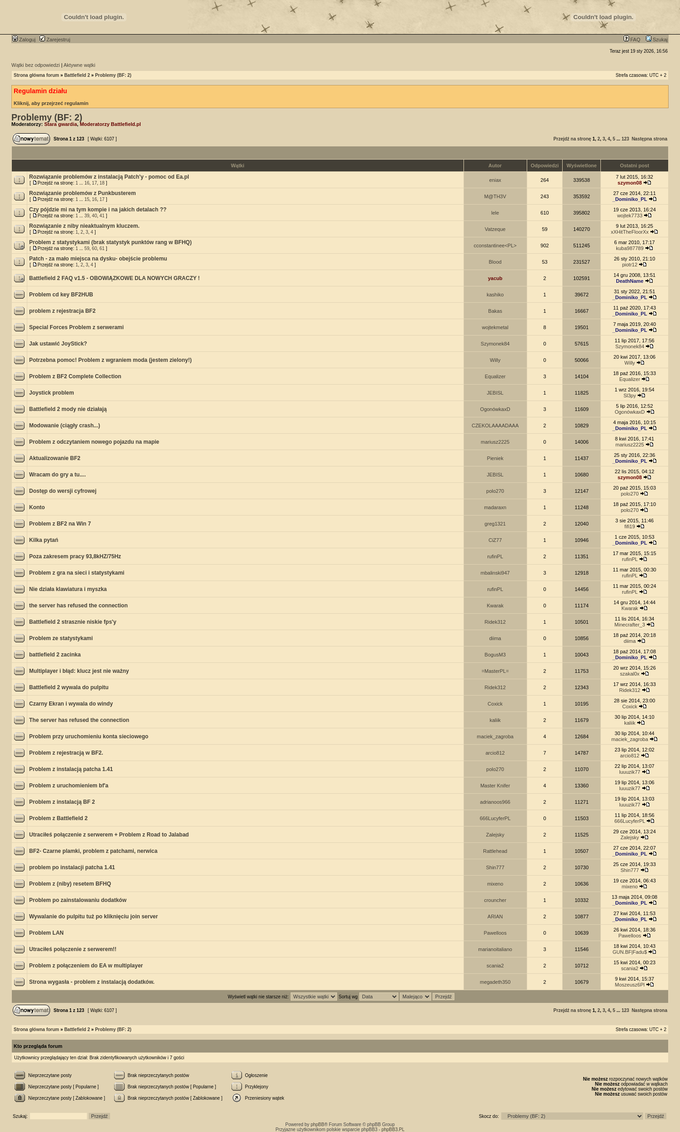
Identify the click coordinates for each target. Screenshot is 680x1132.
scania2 (495, 965)
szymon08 (630, 182)
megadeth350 (495, 982)
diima (495, 638)
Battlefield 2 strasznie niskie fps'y (72, 622)
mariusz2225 (495, 442)
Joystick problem (51, 393)
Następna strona (649, 138)
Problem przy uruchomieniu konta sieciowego (88, 736)
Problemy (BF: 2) (113, 75)
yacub (495, 278)
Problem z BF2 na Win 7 (60, 524)
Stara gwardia (60, 124)
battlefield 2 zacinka (55, 654)
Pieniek (495, 458)
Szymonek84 (495, 343)
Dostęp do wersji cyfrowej (62, 491)
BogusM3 (494, 654)
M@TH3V (495, 196)
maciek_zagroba (495, 736)
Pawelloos (495, 933)
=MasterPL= (495, 671)
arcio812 (495, 753)
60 (94, 248)
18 (102, 182)
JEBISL (495, 393)
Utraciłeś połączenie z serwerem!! (72, 949)
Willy (495, 360)
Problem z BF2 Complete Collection (75, 376)
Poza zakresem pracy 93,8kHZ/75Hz (75, 556)
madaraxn (495, 507)
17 (94, 182)
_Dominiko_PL (629, 199)
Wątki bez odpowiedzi (35, 65)
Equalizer (495, 376)
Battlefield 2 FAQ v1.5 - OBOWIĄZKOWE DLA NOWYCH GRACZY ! (114, 278)
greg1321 (495, 523)
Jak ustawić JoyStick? (58, 344)
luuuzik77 (629, 772)
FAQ (632, 39)
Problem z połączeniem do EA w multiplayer (86, 965)
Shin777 (495, 867)
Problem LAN (46, 933)
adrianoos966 (495, 802)
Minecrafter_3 (630, 624)
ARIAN (495, 916)
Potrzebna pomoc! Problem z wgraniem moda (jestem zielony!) (110, 360)
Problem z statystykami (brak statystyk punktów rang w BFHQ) (110, 242)
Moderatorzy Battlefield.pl (110, 124)
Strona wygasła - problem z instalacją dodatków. (92, 982)
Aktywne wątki (80, 65)
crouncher (495, 900)
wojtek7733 (630, 215)
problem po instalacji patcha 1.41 (72, 867)
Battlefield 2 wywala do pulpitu (69, 687)
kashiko (495, 294)
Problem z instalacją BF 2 (62, 802)
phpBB (317, 1124)
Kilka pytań (43, 540)
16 (86, 182)
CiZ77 (495, 540)
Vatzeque (495, 229)
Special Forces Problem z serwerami (76, 327)
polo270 (495, 491)
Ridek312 (494, 622)
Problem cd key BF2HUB (61, 294)
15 (86, 199)
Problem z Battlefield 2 (58, 818)
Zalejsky (495, 834)
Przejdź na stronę (572, 138)
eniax (495, 180)
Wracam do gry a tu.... (57, 474)
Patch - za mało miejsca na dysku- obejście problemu (98, 258)
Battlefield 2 (77, 75)
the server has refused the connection (78, 605)
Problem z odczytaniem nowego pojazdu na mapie (94, 442)
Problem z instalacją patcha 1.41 (71, 769)
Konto (37, 507)
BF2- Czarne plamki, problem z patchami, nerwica (93, 851)
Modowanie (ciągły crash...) (64, 425)
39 (86, 215)
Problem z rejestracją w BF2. (66, 753)
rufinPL (495, 556)
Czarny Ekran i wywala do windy (71, 704)
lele (495, 212)
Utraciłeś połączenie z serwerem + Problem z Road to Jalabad (109, 834)
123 (625, 138)
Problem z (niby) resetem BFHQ (70, 884)
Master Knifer (495, 785)
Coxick (495, 703)
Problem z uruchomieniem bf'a (68, 785)
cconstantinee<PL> (495, 245)
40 (94, 215)
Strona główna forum (36, 75)
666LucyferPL (495, 818)
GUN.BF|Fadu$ (630, 952)
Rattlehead (495, 851)
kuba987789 (630, 248)
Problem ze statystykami (61, 638)
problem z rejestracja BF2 (62, 311)
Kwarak (495, 605)
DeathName (630, 281)
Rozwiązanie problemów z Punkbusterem (82, 193)
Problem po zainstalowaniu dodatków (77, 900)
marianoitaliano (495, 949)
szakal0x (630, 673)
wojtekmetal (495, 327)
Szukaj (657, 39)
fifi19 (630, 526)
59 (86, 248)
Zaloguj (23, 39)
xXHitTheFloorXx (630, 232)
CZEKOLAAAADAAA (495, 425)
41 (102, 215)
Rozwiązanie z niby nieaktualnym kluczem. (84, 226)
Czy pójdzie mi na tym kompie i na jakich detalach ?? (97, 209)
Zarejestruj (55, 39)
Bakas (495, 311)
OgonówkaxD (495, 409)
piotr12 (630, 264)
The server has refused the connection (79, 720)
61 (102, 248)
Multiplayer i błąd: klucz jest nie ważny (79, 671)
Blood (495, 262)
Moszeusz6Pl (630, 984)
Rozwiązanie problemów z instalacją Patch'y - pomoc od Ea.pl (109, 177)
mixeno (495, 884)
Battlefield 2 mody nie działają (68, 409)
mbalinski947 (495, 573)
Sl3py (630, 395)
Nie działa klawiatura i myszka (68, 589)
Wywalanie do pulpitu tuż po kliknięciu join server (93, 916)
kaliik (494, 720)
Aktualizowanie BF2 (55, 458)
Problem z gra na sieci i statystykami (76, 573)
